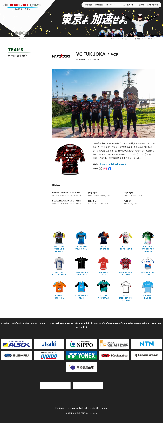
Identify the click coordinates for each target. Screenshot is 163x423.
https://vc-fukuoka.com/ (112, 164)
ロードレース (122, 39)
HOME (112, 39)
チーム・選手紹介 (135, 39)
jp (19, 38)
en (24, 38)
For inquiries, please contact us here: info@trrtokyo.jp (81, 408)
